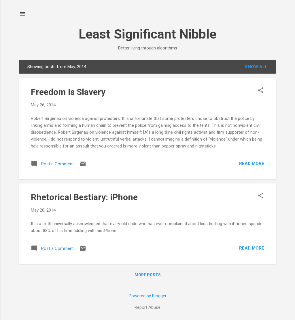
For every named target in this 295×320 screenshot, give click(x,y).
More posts (148, 275)
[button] (260, 91)
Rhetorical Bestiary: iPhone (84, 197)
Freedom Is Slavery (68, 92)
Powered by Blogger (148, 295)
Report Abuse (147, 307)
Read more (251, 163)
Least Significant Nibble (147, 34)
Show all (256, 66)
